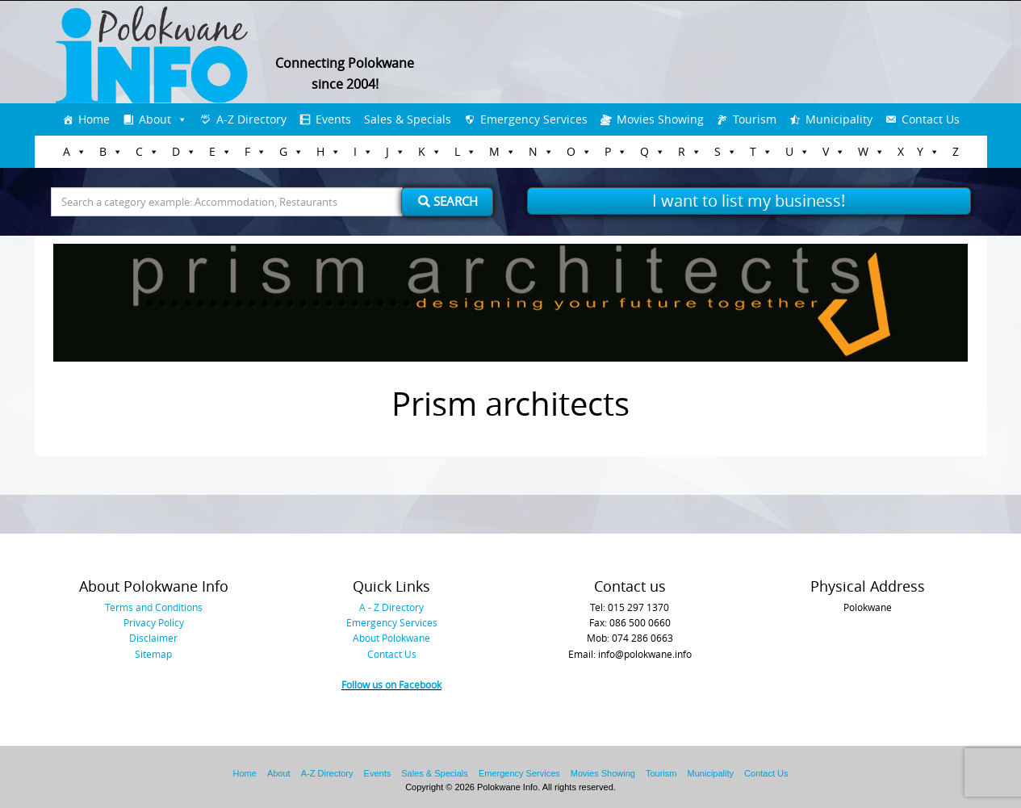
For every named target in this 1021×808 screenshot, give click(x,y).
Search (448, 201)
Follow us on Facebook (391, 684)
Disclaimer (153, 637)
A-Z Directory (251, 119)
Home (94, 119)
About (155, 119)
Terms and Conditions (154, 607)
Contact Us (931, 119)
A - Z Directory (391, 607)
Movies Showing (660, 119)
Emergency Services (534, 119)
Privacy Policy (153, 622)
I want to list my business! (748, 200)
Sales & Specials (407, 119)
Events (333, 119)
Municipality (839, 119)
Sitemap (153, 653)
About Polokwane (391, 637)
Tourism (754, 119)
